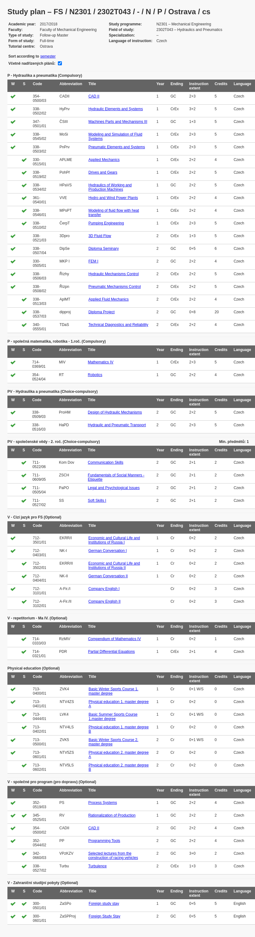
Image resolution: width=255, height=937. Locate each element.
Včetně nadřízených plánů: (31, 63)
